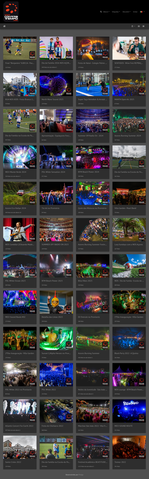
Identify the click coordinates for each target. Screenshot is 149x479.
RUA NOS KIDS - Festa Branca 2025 (20, 99)
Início (4, 26)
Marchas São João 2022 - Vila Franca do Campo (98, 426)
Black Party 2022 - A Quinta (126, 353)
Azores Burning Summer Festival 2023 (95, 244)
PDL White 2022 (49, 389)
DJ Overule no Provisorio (89, 317)
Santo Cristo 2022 (13, 462)
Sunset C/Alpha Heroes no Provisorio (58, 353)
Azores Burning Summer (88, 353)
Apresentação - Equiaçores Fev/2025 (58, 135)
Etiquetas (115, 12)
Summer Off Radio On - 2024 (90, 135)
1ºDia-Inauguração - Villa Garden (129, 317)
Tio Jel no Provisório (50, 208)
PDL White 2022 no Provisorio (18, 389)
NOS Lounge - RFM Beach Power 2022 (131, 389)
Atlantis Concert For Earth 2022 (19, 426)
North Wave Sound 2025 (52, 99)
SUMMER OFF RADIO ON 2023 (55, 244)
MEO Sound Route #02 (15, 317)
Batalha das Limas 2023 (52, 317)
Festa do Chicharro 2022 (52, 426)
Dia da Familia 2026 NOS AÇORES (56, 63)
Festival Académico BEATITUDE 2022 (94, 462)
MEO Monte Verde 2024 (15, 172)
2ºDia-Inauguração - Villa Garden (19, 353)
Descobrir (126, 12)
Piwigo (81, 475)
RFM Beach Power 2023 (52, 280)
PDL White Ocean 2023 (15, 280)
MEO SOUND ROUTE (124, 426)
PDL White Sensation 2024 (53, 172)
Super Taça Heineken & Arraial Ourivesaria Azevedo (100, 99)
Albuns (105, 12)
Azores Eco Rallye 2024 (15, 208)
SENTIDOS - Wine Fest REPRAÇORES (130, 63)
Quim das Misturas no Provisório (92, 208)
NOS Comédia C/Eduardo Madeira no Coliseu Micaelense (30, 244)
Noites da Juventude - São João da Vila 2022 (97, 389)
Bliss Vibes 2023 (85, 280)
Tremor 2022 (120, 462)
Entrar (135, 12)
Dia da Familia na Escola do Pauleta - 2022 (60, 462)
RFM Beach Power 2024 (88, 172)
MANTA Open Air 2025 (124, 99)
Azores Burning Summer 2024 (128, 135)
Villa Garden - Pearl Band (125, 208)
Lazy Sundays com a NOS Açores (129, 244)
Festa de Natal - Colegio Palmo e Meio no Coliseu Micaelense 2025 (107, 63)
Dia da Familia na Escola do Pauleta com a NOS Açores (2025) (32, 135)
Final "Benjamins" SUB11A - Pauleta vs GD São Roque (28, 63)
